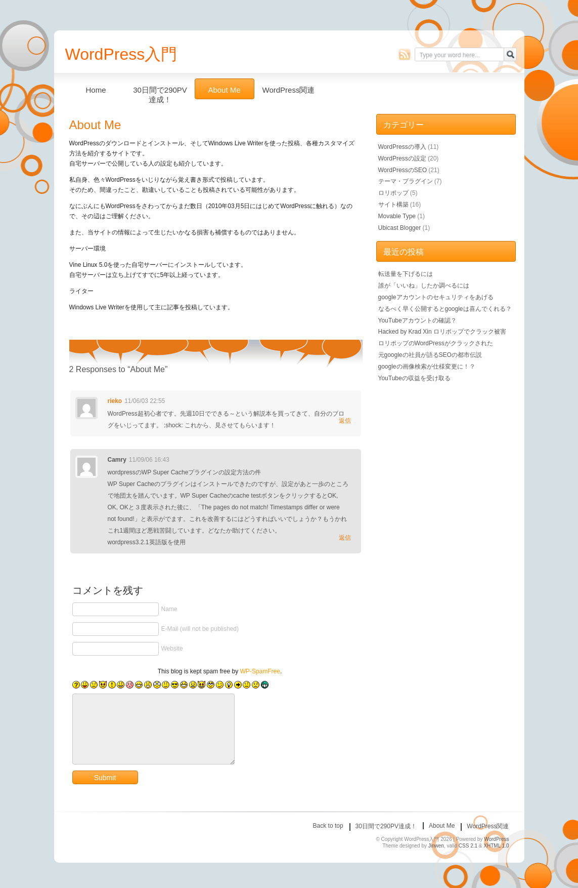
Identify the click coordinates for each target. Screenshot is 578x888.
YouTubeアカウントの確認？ (417, 320)
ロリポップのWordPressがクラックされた (435, 343)
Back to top (328, 825)
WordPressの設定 (402, 158)
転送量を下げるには (405, 273)
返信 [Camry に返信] (345, 537)
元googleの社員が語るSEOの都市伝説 (430, 354)
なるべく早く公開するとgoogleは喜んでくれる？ (445, 308)
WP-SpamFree (260, 671)
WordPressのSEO (402, 170)
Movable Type (397, 216)
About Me (224, 90)
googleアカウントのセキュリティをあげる (436, 297)
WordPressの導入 (402, 146)
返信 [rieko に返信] (345, 420)
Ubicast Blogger (399, 227)
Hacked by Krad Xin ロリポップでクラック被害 (442, 331)
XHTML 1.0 (496, 846)
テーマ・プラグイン (405, 181)
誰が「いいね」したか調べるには (423, 285)
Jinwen (436, 846)
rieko (115, 401)
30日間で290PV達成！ (160, 92)
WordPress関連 (288, 90)
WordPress (496, 839)
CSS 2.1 (468, 846)
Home (95, 90)
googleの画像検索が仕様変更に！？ (426, 366)
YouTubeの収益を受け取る (414, 378)
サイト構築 (393, 204)
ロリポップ (393, 192)
